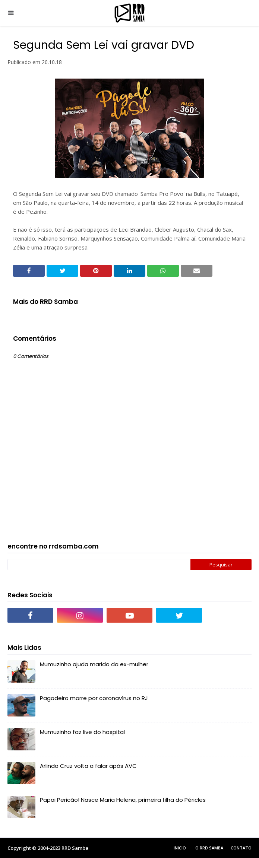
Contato (241, 848)
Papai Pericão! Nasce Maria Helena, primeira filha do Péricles (123, 800)
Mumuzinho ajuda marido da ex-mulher (94, 664)
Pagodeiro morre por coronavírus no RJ (94, 698)
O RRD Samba (209, 848)
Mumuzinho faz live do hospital (82, 732)
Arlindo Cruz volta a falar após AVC (88, 766)
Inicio (180, 848)
